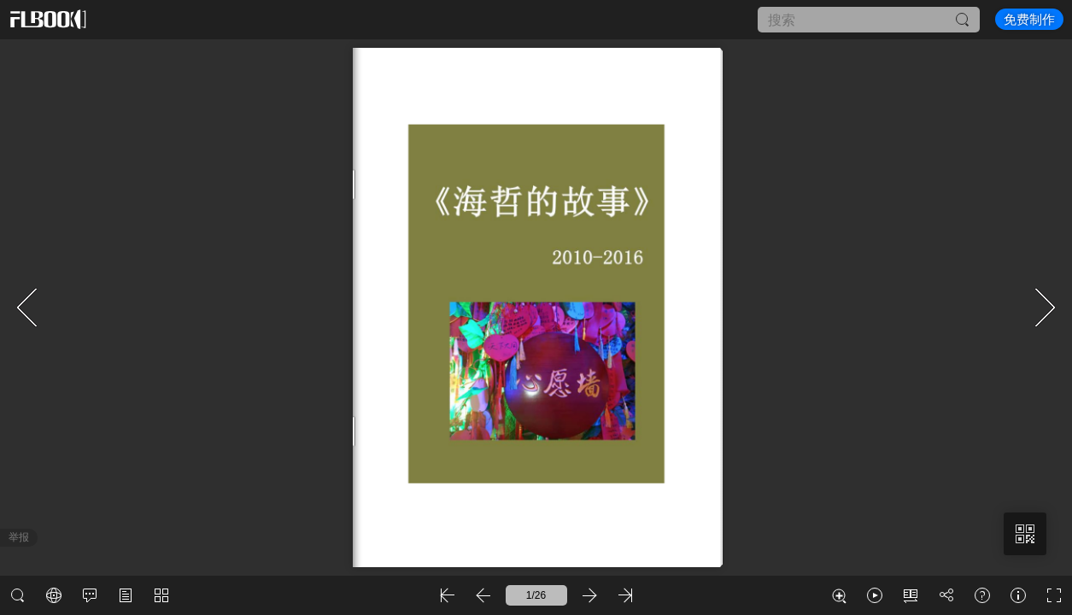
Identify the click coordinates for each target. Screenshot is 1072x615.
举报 (19, 537)
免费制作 (1029, 19)
